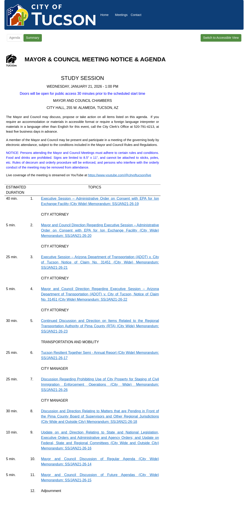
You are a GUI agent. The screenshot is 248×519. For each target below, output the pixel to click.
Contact (136, 15)
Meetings (121, 15)
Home (104, 15)
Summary (32, 37)
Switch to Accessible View (221, 37)
